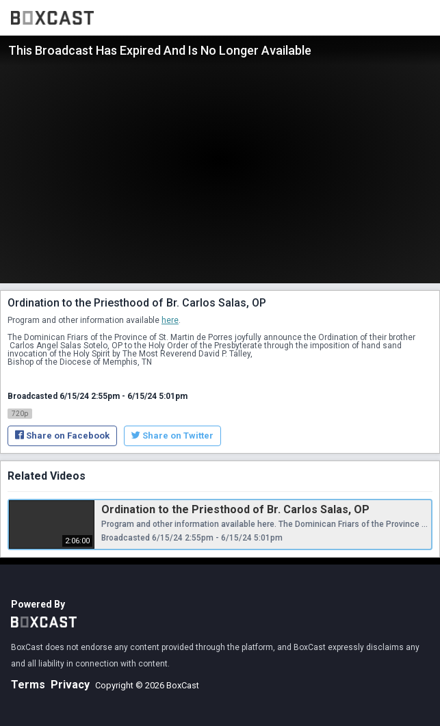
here (170, 320)
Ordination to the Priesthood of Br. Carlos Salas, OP (235, 509)
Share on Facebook (62, 435)
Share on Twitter (172, 435)
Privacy (70, 684)
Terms (28, 684)
